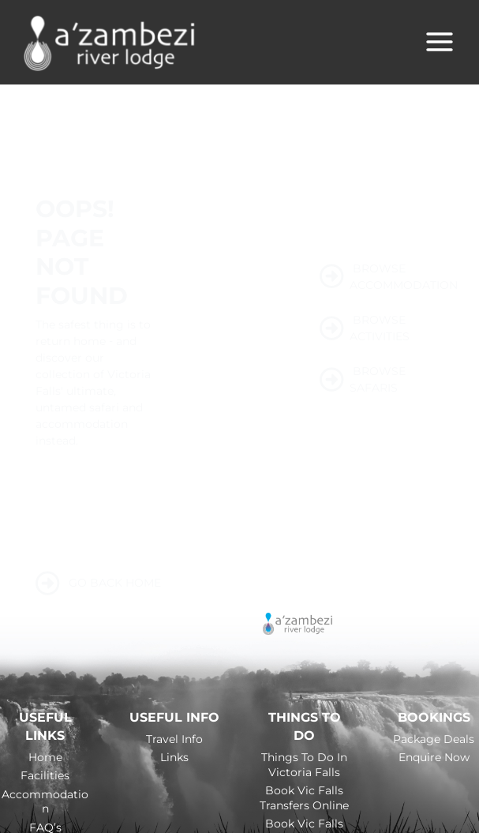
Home (45, 759)
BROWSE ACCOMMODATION (381, 277)
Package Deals (433, 740)
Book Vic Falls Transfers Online (304, 798)
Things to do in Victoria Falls (304, 766)
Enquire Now (434, 759)
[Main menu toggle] (439, 42)
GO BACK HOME (98, 584)
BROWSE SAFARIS (363, 380)
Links (174, 759)
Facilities (45, 777)
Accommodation (45, 802)
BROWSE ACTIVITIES (365, 328)
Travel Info (174, 740)
